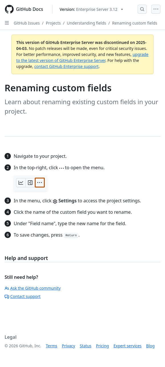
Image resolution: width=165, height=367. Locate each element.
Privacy (68, 345)
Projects (53, 23)
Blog (150, 345)
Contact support (22, 296)
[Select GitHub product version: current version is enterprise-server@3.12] (91, 9)
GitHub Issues (27, 23)
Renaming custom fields (134, 23)
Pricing (102, 345)
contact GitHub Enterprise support (66, 66)
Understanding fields (86, 23)
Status (85, 345)
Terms (51, 345)
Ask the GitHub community (33, 288)
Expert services (127, 345)
